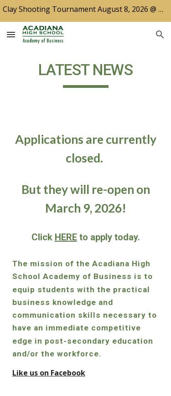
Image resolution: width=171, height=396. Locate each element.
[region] (85, 11)
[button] (11, 34)
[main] (86, 74)
